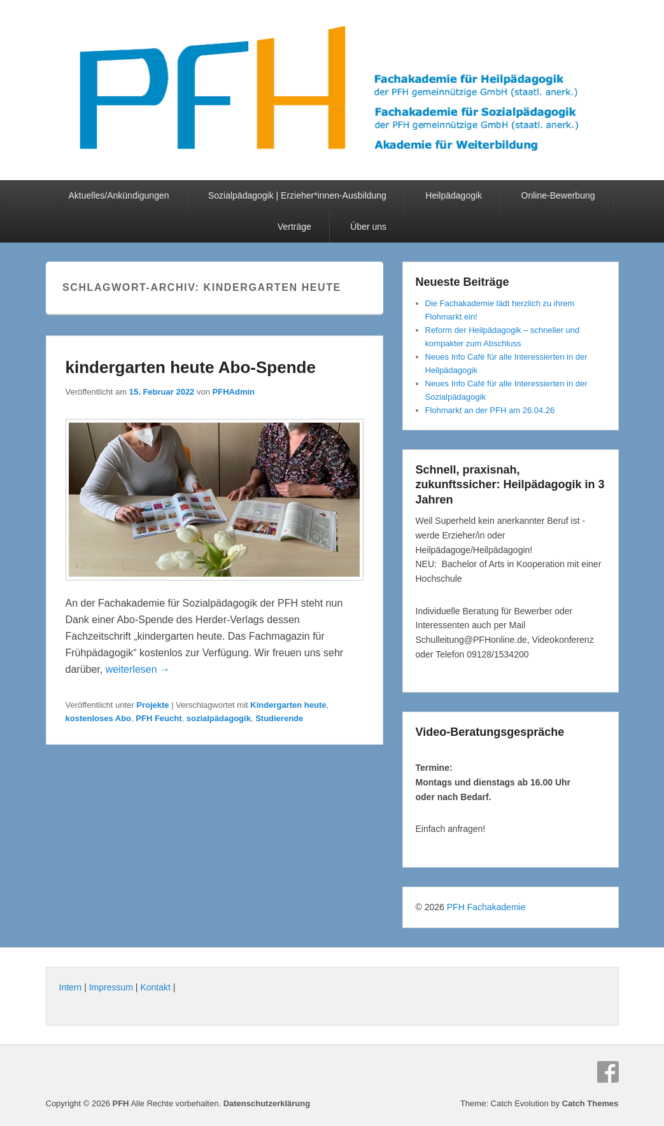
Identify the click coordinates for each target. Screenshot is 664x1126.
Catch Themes (590, 1103)
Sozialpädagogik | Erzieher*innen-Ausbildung (297, 195)
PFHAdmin (234, 392)
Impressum (111, 987)
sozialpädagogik (219, 718)
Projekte (152, 705)
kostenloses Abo (99, 718)
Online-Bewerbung (558, 195)
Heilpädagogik (453, 195)
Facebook (608, 1072)
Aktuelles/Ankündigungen (118, 195)
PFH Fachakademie (486, 907)
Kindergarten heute (288, 705)
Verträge (294, 227)
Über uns (368, 227)
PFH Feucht (158, 718)
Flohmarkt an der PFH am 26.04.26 (490, 410)
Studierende (279, 718)
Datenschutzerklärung (267, 1103)
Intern (70, 987)
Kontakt (155, 987)
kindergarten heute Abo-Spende (191, 367)
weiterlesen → (138, 669)
